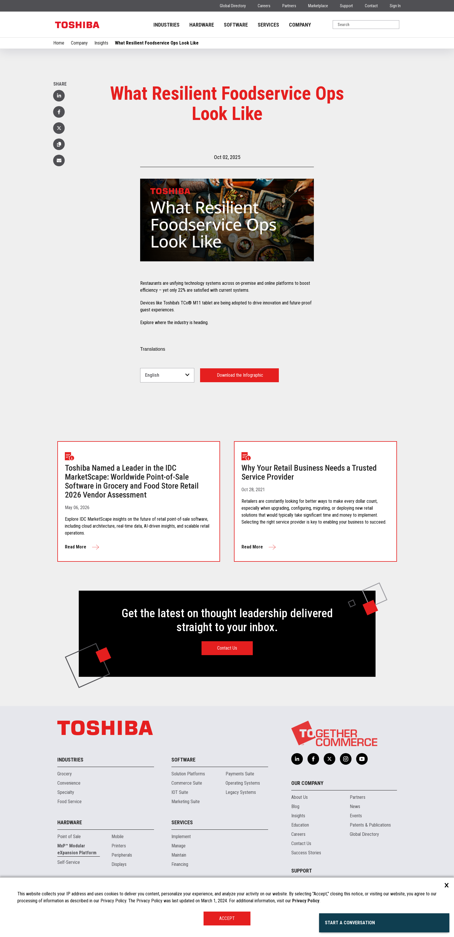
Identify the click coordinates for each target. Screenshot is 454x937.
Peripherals (121, 855)
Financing (179, 864)
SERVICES (268, 25)
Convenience (68, 783)
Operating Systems (243, 783)
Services (182, 822)
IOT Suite (179, 792)
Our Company (307, 783)
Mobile (117, 836)
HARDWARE (201, 25)
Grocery (64, 774)
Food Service (69, 801)
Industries (70, 760)
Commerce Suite (186, 783)
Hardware (69, 822)
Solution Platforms (188, 774)
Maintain (178, 855)
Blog (295, 806)
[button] (59, 144)
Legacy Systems (241, 792)
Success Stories (306, 852)
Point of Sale (69, 836)
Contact (371, 5)
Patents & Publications (370, 825)
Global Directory (233, 5)
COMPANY (300, 25)
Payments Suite (240, 774)
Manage (178, 846)
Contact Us (227, 648)
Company (79, 43)
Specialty (65, 792)
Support (346, 5)
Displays (119, 864)
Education (300, 825)
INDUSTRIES (166, 25)
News (355, 806)
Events (356, 815)
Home (58, 43)
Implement (181, 836)
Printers (118, 846)
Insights (101, 43)
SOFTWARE (236, 25)
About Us (299, 797)
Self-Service (68, 862)
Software (183, 760)
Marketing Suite (185, 801)
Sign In (395, 5)
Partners (289, 5)
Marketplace (318, 5)
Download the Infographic (239, 375)
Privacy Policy (305, 900)
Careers (264, 5)
